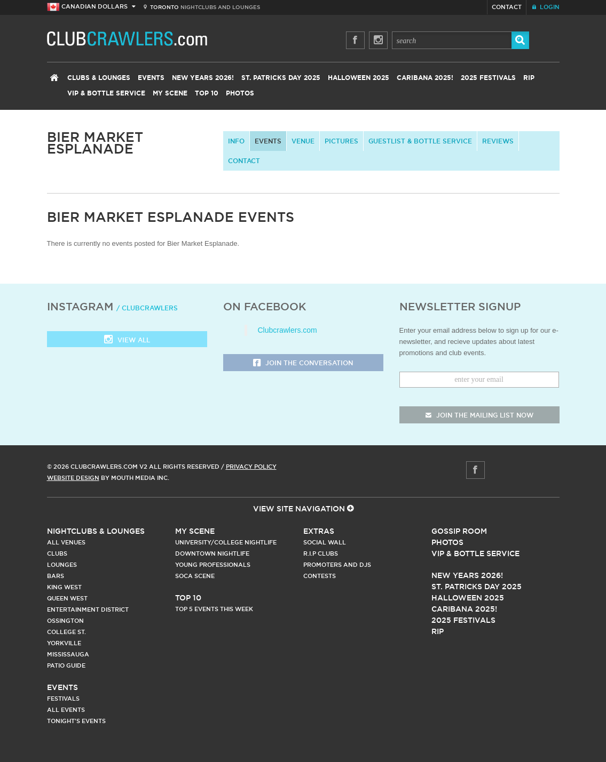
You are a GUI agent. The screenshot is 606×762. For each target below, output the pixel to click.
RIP (528, 78)
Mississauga (68, 654)
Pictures (341, 141)
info (236, 141)
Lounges (62, 565)
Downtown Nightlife (212, 553)
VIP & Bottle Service (106, 93)
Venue (303, 141)
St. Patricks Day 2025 (280, 78)
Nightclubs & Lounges (96, 531)
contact (244, 160)
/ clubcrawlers (147, 307)
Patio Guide (66, 665)
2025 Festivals (488, 78)
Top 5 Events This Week (214, 609)
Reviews (498, 141)
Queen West (67, 598)
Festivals (63, 698)
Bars (55, 576)
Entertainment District (88, 609)
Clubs (57, 553)
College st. (66, 632)
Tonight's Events (76, 721)
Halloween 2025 (358, 78)
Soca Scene (195, 576)
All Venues (66, 542)
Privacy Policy (251, 466)
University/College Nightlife (226, 542)
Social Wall (324, 542)
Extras (318, 531)
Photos (240, 93)
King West (64, 587)
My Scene (170, 93)
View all (127, 340)
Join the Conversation (303, 363)
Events (151, 78)
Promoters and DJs (337, 565)
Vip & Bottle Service (475, 553)
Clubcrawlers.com (287, 330)
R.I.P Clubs (320, 553)
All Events (66, 710)
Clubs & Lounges (98, 78)
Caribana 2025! (425, 78)
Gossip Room (459, 531)
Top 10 (206, 93)
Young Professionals (212, 565)
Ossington (65, 620)
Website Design (73, 478)
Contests (319, 576)
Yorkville (64, 643)
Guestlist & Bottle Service (420, 141)
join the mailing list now (479, 415)
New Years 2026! (203, 78)
